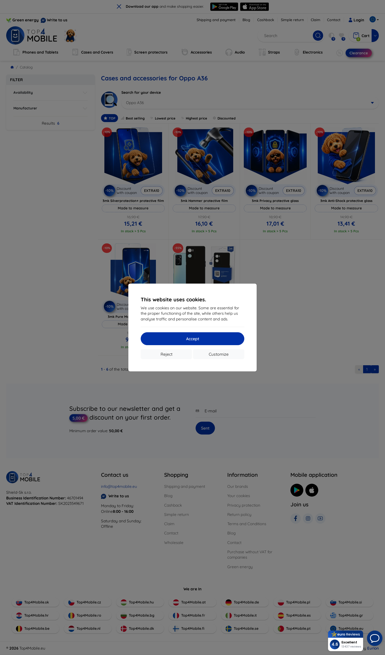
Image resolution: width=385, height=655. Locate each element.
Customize (219, 354)
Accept (192, 338)
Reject (166, 354)
